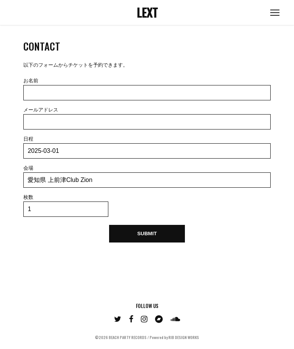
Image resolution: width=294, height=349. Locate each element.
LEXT (147, 12)
